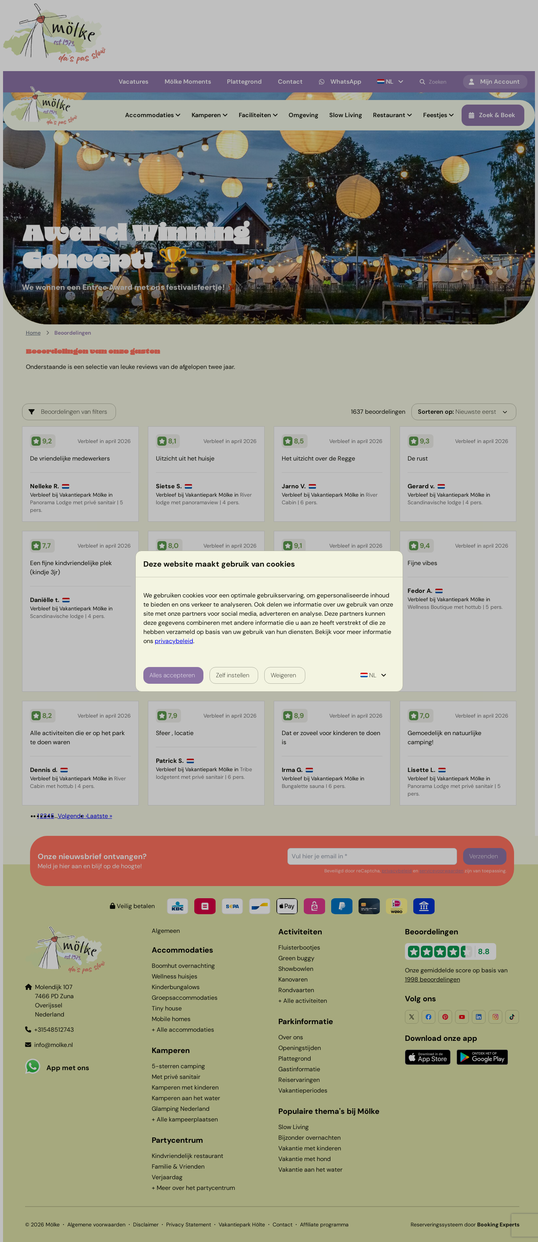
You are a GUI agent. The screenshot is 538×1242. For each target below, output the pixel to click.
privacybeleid (174, 641)
